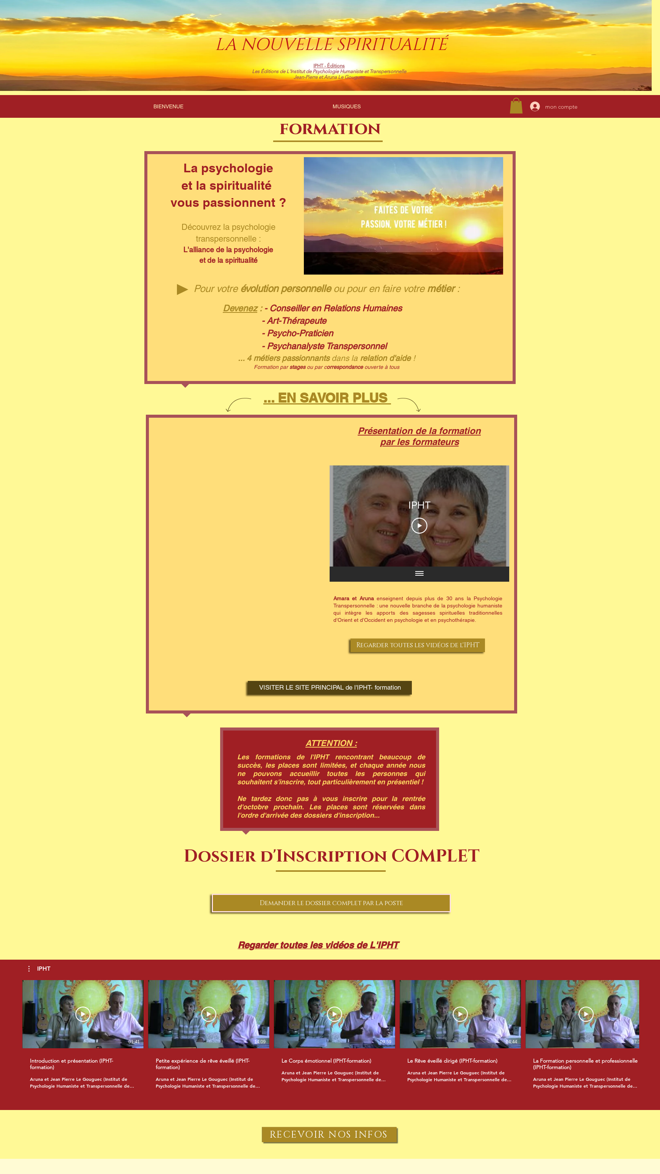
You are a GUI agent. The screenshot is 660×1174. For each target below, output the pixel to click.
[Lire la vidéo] (83, 1014)
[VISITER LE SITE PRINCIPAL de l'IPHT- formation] (330, 688)
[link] (516, 106)
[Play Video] (419, 526)
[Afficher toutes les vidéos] (419, 573)
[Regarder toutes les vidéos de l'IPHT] (417, 645)
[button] (39, 968)
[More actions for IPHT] (39, 968)
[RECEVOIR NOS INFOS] (329, 1134)
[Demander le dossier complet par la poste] (331, 903)
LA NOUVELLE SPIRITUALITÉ (331, 44)
